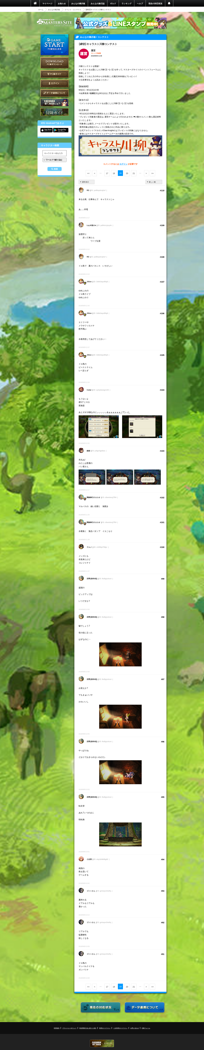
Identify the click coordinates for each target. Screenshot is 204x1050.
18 (114, 173)
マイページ (47, 3)
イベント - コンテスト (73, 9)
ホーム (40, 9)
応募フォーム (146, 1028)
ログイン (54, 83)
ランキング (126, 3)
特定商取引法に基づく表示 (87, 1028)
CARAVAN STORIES (102, 1043)
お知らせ (62, 3)
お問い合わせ (134, 1028)
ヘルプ (140, 3)
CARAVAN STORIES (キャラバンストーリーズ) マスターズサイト (54, 23)
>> (152, 173)
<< (88, 173)
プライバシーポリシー (69, 1028)
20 (127, 173)
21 (134, 173)
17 (107, 173)
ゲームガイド (54, 112)
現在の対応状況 (155, 3)
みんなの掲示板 (78, 3)
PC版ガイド (54, 74)
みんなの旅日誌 (98, 3)
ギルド (113, 3)
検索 (56, 169)
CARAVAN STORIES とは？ (54, 102)
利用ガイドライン (104, 1028)
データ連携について (54, 93)
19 (120, 173)
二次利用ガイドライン (120, 1028)
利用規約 (57, 1028)
